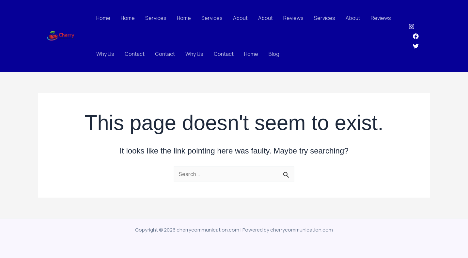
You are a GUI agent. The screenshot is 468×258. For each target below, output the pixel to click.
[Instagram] (411, 26)
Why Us (105, 53)
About (240, 18)
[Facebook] (416, 36)
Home (103, 18)
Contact (135, 53)
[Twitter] (416, 46)
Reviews (293, 18)
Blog (274, 53)
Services (155, 18)
